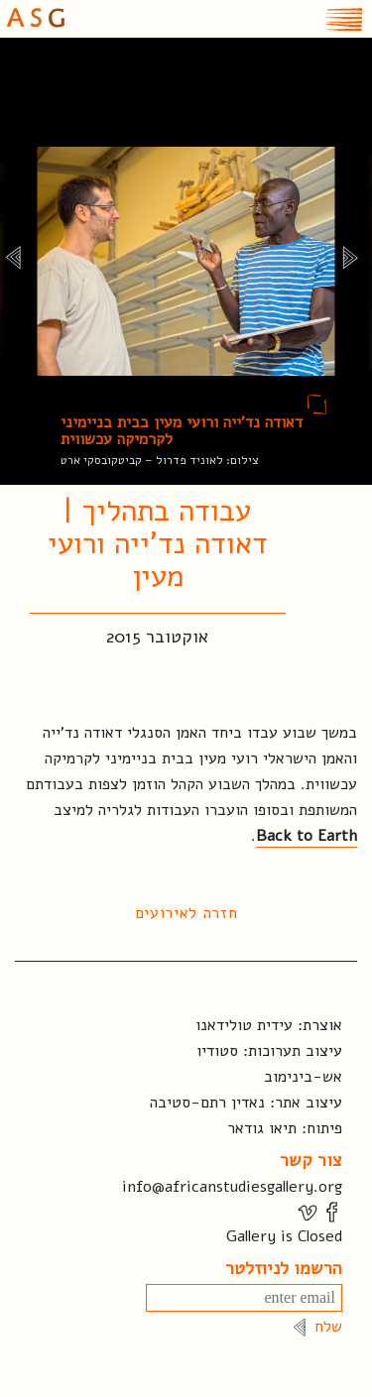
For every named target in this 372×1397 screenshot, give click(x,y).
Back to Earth (306, 836)
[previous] (12, 261)
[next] (349, 261)
